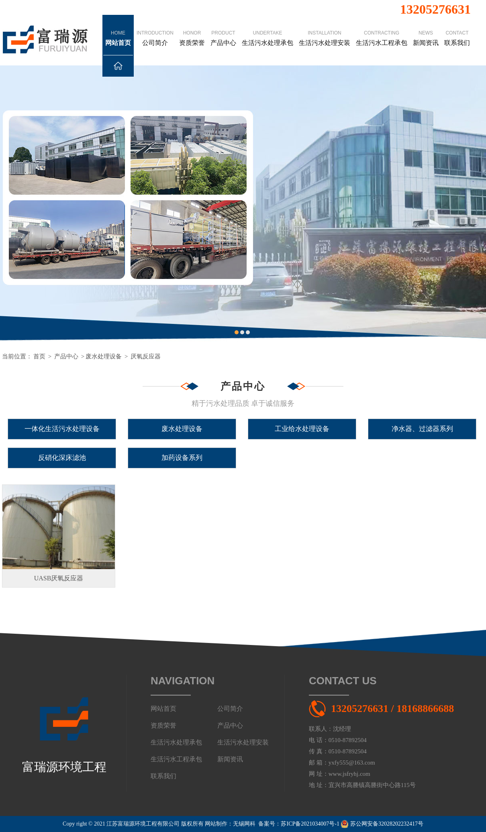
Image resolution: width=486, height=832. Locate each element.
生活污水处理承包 (267, 30)
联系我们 (457, 30)
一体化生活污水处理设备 (62, 429)
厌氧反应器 (146, 356)
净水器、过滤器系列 (422, 429)
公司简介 (155, 30)
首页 (39, 356)
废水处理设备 (104, 356)
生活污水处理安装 (324, 30)
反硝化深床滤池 (62, 458)
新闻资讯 (426, 30)
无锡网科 (244, 824)
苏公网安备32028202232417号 (382, 824)
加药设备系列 (181, 458)
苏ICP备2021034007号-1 (310, 824)
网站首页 (118, 42)
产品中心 (223, 30)
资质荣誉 (192, 30)
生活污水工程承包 (381, 30)
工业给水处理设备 (302, 429)
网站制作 (216, 824)
